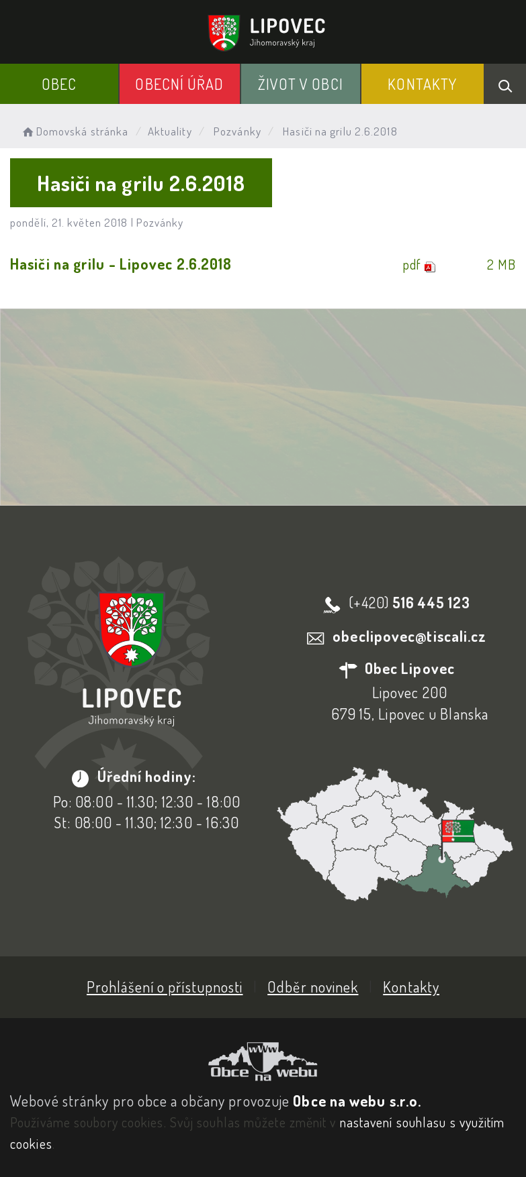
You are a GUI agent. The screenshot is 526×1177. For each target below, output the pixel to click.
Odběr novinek (312, 986)
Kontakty (422, 83)
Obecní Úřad (179, 83)
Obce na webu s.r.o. (357, 1100)
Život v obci (300, 83)
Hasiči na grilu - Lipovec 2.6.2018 (121, 263)
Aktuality (170, 131)
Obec (59, 83)
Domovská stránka (74, 131)
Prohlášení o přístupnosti (165, 986)
